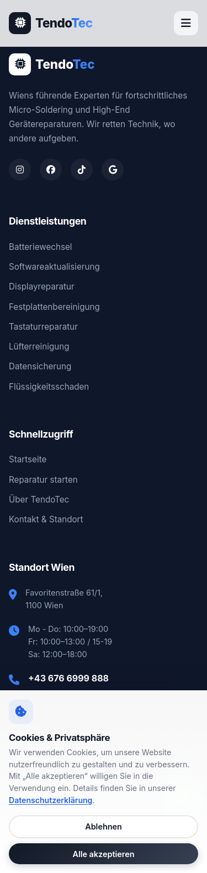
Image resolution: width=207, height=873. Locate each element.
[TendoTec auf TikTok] (82, 170)
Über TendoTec (39, 499)
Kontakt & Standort (46, 519)
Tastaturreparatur (43, 326)
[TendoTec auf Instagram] (20, 170)
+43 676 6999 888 (68, 678)
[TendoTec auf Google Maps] (113, 170)
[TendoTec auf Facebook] (51, 170)
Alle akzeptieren (103, 854)
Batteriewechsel (40, 247)
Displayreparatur (42, 286)
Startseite (27, 459)
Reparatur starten (43, 479)
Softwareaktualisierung (54, 266)
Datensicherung (40, 366)
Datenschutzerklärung (50, 800)
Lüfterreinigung (39, 346)
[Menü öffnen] (186, 23)
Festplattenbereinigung (54, 307)
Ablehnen (103, 826)
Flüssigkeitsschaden (49, 386)
